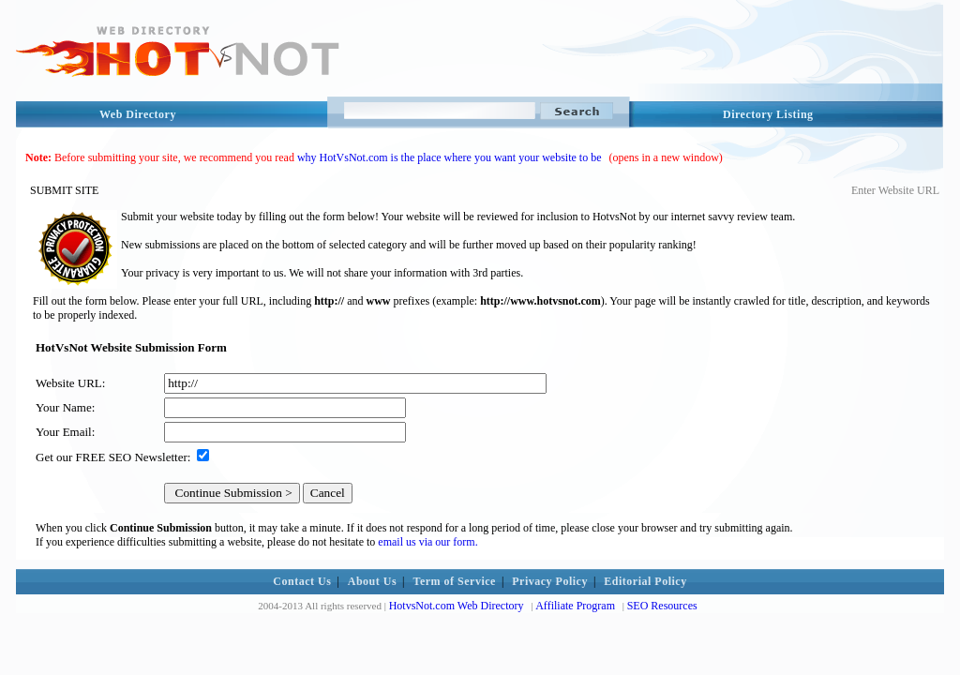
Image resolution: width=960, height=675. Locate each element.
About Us (372, 581)
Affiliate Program (575, 605)
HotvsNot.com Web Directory (456, 605)
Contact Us (302, 581)
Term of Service (454, 581)
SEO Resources (662, 605)
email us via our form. (427, 541)
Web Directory (137, 114)
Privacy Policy (550, 581)
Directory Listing (768, 114)
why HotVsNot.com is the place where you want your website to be (449, 157)
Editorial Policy (645, 581)
